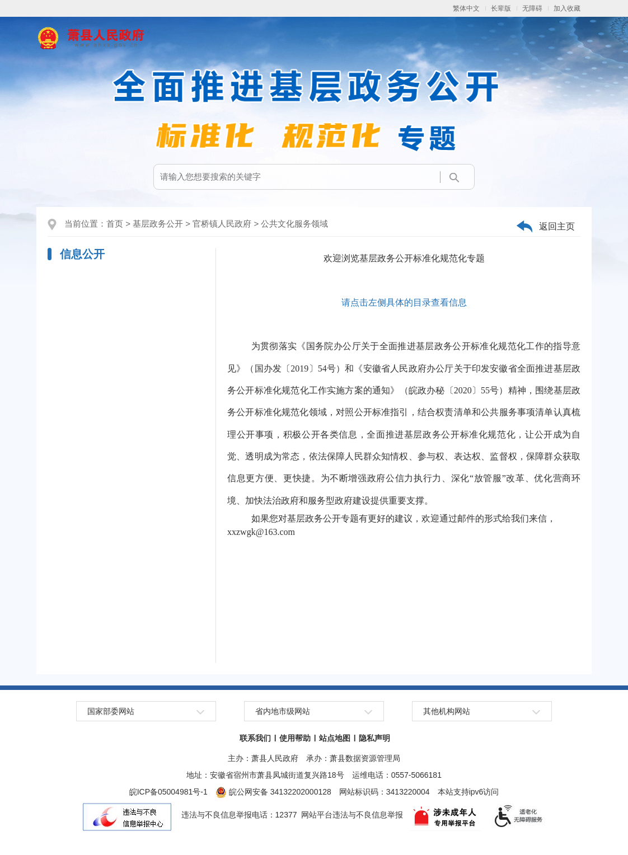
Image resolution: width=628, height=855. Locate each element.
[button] (501, 8)
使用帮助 (295, 738)
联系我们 (255, 738)
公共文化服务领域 (294, 223)
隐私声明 (374, 738)
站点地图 (334, 738)
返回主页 (557, 226)
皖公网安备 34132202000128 (273, 791)
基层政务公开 (158, 223)
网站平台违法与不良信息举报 (352, 814)
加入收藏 (567, 8)
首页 (114, 223)
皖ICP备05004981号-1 (168, 791)
